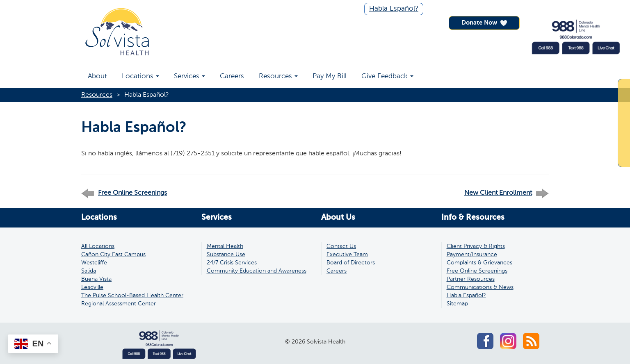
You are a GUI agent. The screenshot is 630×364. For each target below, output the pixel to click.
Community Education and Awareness (256, 271)
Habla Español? (393, 8)
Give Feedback (387, 76)
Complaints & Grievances (479, 263)
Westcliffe (94, 263)
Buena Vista (96, 279)
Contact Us (341, 246)
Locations (140, 76)
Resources (278, 76)
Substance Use (226, 254)
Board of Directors (350, 263)
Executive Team (347, 254)
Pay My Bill (330, 76)
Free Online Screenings (132, 193)
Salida (88, 271)
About (97, 76)
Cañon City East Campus (113, 254)
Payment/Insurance (472, 254)
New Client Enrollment (498, 193)
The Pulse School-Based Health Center (132, 295)
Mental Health (225, 246)
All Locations (97, 246)
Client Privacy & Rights (476, 246)
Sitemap (457, 304)
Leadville (92, 287)
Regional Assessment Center (118, 304)
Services (189, 76)
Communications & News (480, 287)
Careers (232, 76)
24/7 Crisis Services (232, 263)
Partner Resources (471, 279)
